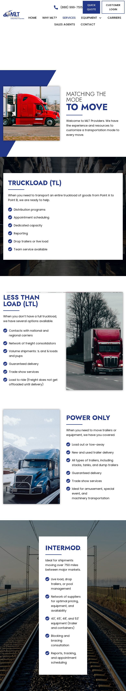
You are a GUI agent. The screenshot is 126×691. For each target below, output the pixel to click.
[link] (32, 17)
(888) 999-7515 (71, 7)
